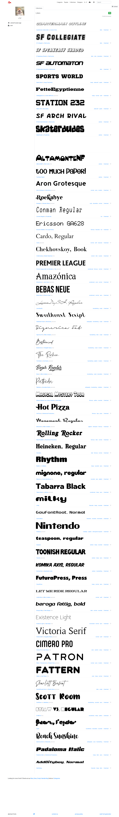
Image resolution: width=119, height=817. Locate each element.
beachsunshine (40, 741)
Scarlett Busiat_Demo (41, 689)
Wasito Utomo (51, 689)
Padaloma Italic (40, 755)
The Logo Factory (50, 229)
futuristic (97, 229)
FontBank (44, 466)
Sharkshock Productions (48, 413)
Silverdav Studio (46, 203)
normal (97, 95)
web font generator (105, 814)
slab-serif (96, 82)
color (92, 650)
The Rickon (39, 361)
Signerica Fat (39, 334)
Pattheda (38, 387)
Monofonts (48, 190)
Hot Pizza (38, 413)
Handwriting (44, 778)
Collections (39, 8)
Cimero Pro (39, 650)
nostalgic (85, 531)
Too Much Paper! (40, 177)
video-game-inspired (97, 531)
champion (95, 426)
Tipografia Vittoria (48, 636)
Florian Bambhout (46, 479)
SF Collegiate (39, 43)
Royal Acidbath (39, 439)
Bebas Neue (39, 295)
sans (96, 190)
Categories (57, 778)
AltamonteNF (39, 164)
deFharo (46, 492)
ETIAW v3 (38, 715)
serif (101, 95)
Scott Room (39, 702)
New (32, 778)
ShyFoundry (47, 43)
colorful (96, 650)
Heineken (38, 453)
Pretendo (38, 531)
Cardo (37, 242)
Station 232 (39, 108)
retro (95, 56)
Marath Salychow (48, 256)
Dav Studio (45, 361)
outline (95, 400)
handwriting (96, 308)
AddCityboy (39, 768)
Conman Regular (40, 216)
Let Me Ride (39, 597)
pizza (101, 413)
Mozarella (47, 741)
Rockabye (38, 203)
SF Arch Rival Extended (41, 122)
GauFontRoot (39, 518)
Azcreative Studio (46, 387)
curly (91, 203)
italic (101, 30)
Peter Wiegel (47, 610)
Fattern (38, 676)
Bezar (37, 374)
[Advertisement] (73, 145)
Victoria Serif (39, 636)
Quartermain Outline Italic (42, 30)
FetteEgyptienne (40, 95)
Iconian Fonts (53, 30)
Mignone (38, 479)
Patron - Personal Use (41, 663)
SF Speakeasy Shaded (41, 56)
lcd (101, 216)
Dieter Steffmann (49, 95)
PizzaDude (46, 135)
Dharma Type (47, 295)
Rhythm (38, 466)
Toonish (38, 558)
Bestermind (39, 347)
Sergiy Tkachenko (48, 82)
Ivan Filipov (46, 650)
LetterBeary (45, 702)
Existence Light (40, 623)
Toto (55, 269)
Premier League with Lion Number (44, 269)
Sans (35, 778)
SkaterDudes (39, 135)
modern (100, 190)
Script (39, 778)
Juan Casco (46, 282)
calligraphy (89, 321)
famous (93, 229)
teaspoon (38, 544)
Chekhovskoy (39, 256)
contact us (55, 814)
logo (98, 413)
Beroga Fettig (39, 610)
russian (100, 256)
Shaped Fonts (51, 663)
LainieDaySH (39, 308)
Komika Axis (39, 571)
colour (100, 650)
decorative (99, 56)
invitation (100, 387)
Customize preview (106, 16)
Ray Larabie (45, 108)
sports (100, 82)
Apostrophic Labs (48, 571)
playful (95, 361)
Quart (37, 728)
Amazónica (39, 282)
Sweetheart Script (40, 321)
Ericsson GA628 (40, 229)
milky (37, 505)
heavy (91, 82)
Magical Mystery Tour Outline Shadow (45, 400)
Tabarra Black (39, 492)
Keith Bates (58, 400)
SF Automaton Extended (42, 69)
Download (106, 30)
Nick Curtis (47, 164)
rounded (100, 400)
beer (92, 453)
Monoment (39, 426)
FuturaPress (39, 584)
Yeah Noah (47, 623)
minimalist (99, 518)
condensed (90, 269)
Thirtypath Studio (48, 347)
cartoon (100, 122)
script (101, 308)
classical (100, 242)
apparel (90, 426)
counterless (91, 715)
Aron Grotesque (40, 190)
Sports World (39, 82)
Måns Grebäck (47, 334)
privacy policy (79, 814)
